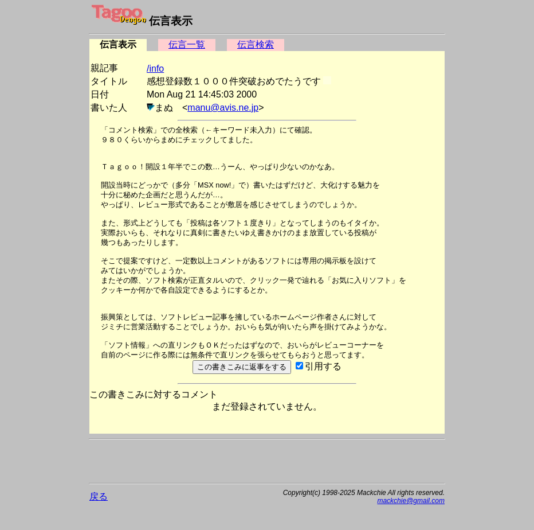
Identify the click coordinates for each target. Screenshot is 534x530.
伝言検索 (255, 44)
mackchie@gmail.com (411, 501)
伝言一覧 (186, 44)
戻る (98, 496)
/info (155, 68)
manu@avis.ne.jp (222, 107)
